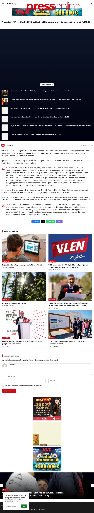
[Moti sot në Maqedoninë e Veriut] (24, 290)
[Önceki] (1, 485)
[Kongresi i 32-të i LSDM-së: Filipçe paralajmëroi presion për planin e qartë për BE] (24, 328)
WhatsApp (51, 221)
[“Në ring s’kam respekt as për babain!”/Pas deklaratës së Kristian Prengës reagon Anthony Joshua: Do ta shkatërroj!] (47, 485)
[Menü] (3, 3)
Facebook (36, 221)
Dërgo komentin (9, 391)
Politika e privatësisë (10, 506)
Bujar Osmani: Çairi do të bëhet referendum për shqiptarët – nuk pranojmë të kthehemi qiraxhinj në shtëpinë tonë (51, 125)
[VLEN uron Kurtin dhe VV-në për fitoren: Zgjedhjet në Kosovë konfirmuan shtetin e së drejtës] (70, 252)
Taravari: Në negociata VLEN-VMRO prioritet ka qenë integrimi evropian (36, 134)
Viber (59, 221)
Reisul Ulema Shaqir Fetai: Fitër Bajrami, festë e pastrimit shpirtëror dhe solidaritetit (41, 91)
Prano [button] (23, 506)
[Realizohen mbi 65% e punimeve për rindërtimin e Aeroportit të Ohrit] (70, 328)
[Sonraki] (92, 485)
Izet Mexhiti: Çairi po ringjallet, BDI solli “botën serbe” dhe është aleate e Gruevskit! (41, 108)
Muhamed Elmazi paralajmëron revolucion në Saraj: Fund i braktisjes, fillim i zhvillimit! (41, 117)
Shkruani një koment (11, 356)
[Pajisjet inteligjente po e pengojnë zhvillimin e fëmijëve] (24, 252)
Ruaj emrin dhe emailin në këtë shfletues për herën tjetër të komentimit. (23, 385)
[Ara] (91, 3)
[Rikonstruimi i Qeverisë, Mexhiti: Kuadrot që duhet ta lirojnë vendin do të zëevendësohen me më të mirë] (70, 290)
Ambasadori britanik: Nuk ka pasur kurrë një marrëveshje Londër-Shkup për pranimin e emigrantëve (46, 99)
